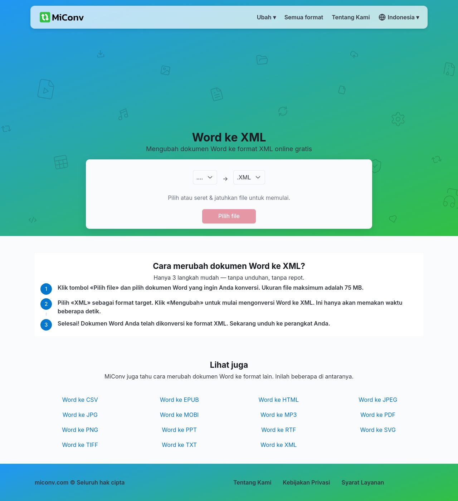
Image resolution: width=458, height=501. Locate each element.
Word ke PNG (80, 429)
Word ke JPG (80, 414)
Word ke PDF (377, 414)
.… (199, 177)
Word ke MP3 (278, 414)
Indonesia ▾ (399, 17)
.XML (244, 177)
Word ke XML (278, 444)
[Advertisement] (229, 79)
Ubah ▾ (266, 17)
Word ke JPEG (378, 399)
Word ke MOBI (179, 414)
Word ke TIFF (80, 444)
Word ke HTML (278, 399)
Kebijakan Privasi (306, 482)
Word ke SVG (378, 429)
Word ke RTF (278, 429)
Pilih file (229, 216)
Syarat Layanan (362, 482)
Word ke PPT (179, 429)
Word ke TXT (179, 444)
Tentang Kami (252, 482)
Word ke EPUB (179, 399)
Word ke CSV (80, 399)
